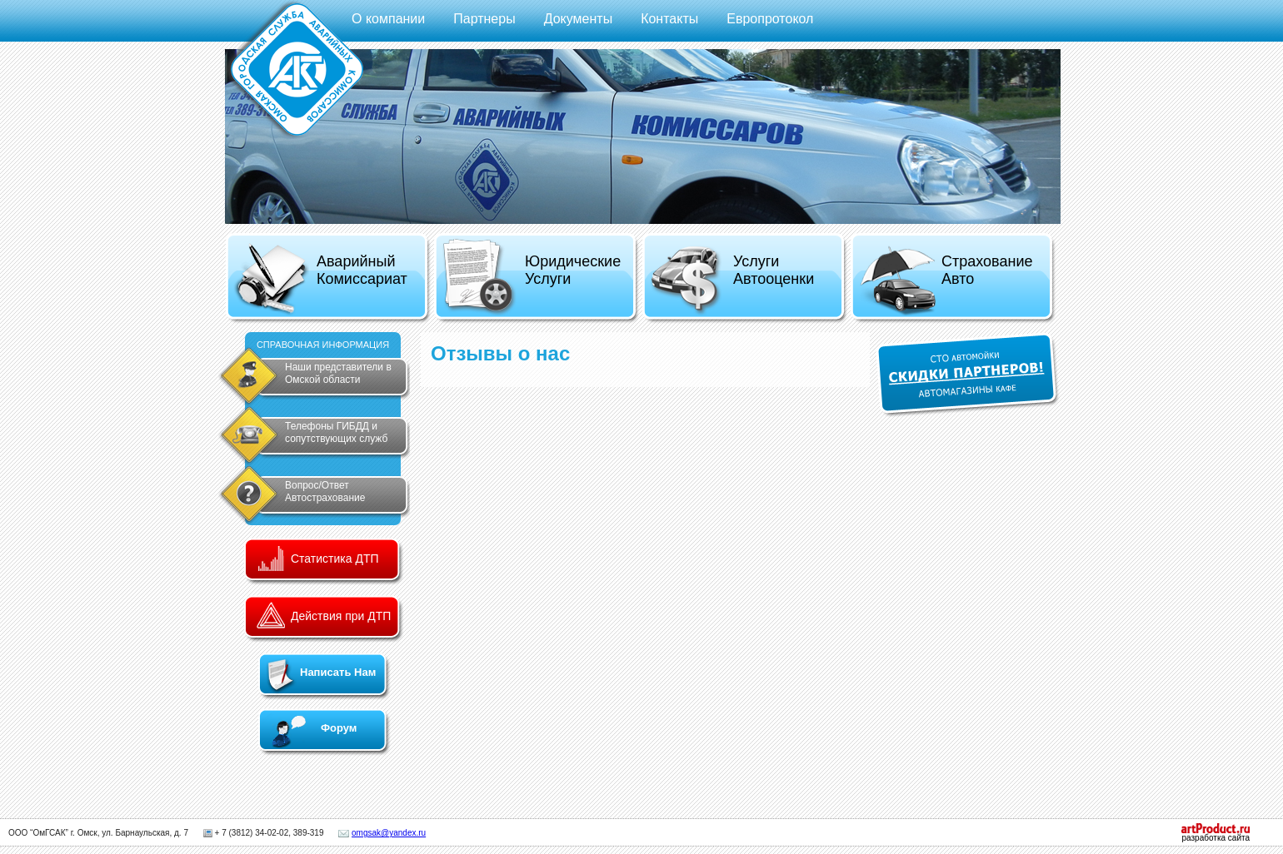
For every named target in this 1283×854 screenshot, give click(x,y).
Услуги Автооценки (732, 281)
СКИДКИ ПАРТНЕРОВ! (968, 375)
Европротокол (769, 19)
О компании (388, 19)
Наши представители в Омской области (338, 373)
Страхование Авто (945, 281)
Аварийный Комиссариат (320, 279)
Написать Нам (338, 672)
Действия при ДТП (341, 616)
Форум (339, 728)
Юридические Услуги (531, 277)
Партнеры (484, 19)
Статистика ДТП (335, 558)
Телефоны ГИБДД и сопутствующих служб (336, 432)
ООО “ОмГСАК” (38, 832)
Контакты (669, 19)
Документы (578, 19)
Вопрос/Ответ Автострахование (325, 491)
